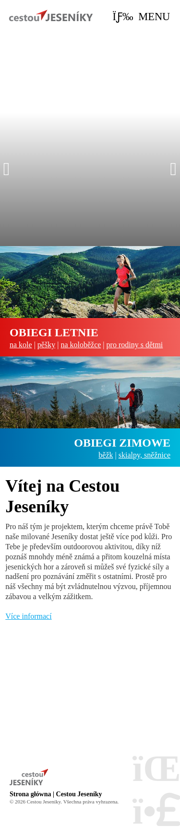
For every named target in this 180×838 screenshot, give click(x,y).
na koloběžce (80, 345)
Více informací (28, 616)
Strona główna (51, 15)
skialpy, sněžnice (144, 455)
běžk (105, 455)
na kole (21, 345)
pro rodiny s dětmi (135, 345)
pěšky (46, 345)
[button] (141, 17)
